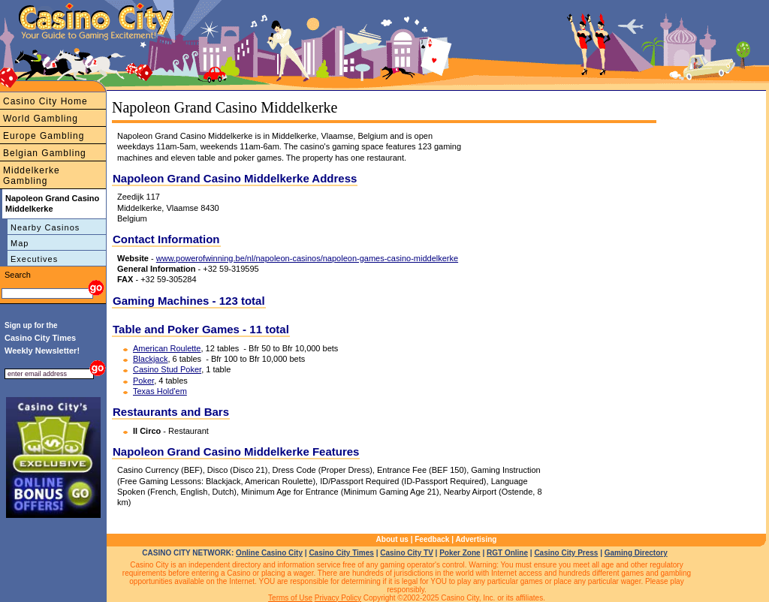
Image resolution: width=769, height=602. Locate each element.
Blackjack (150, 358)
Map (20, 243)
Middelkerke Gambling (31, 175)
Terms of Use (290, 598)
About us (392, 539)
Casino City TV (406, 553)
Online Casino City (269, 553)
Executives (34, 258)
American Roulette (167, 348)
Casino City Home (45, 101)
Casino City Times (341, 553)
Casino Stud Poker (167, 369)
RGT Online (507, 553)
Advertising (475, 539)
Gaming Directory (636, 553)
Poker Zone (459, 553)
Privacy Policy (338, 598)
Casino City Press (566, 553)
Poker (143, 380)
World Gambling (40, 118)
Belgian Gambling (44, 153)
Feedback (432, 539)
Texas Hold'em (160, 391)
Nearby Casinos (45, 227)
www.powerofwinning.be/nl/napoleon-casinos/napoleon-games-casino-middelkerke (307, 258)
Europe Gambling (43, 136)
